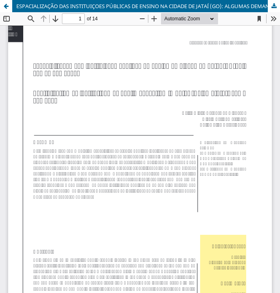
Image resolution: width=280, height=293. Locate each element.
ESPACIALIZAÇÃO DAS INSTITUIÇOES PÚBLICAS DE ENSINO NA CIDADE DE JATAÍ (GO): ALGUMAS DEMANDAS (147, 6)
